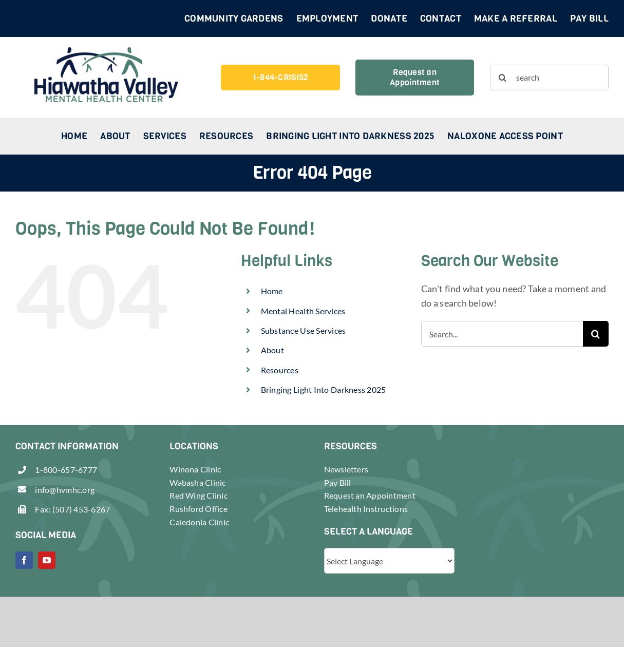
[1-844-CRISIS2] (280, 77)
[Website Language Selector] (389, 561)
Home (272, 291)
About (272, 350)
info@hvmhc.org (64, 489)
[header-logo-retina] (106, 52)
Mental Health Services (303, 311)
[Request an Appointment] (414, 78)
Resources (279, 370)
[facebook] (24, 560)
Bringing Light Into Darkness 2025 (323, 389)
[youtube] (46, 560)
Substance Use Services (303, 330)
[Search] (503, 77)
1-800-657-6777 (66, 469)
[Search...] (502, 334)
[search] (549, 77)
